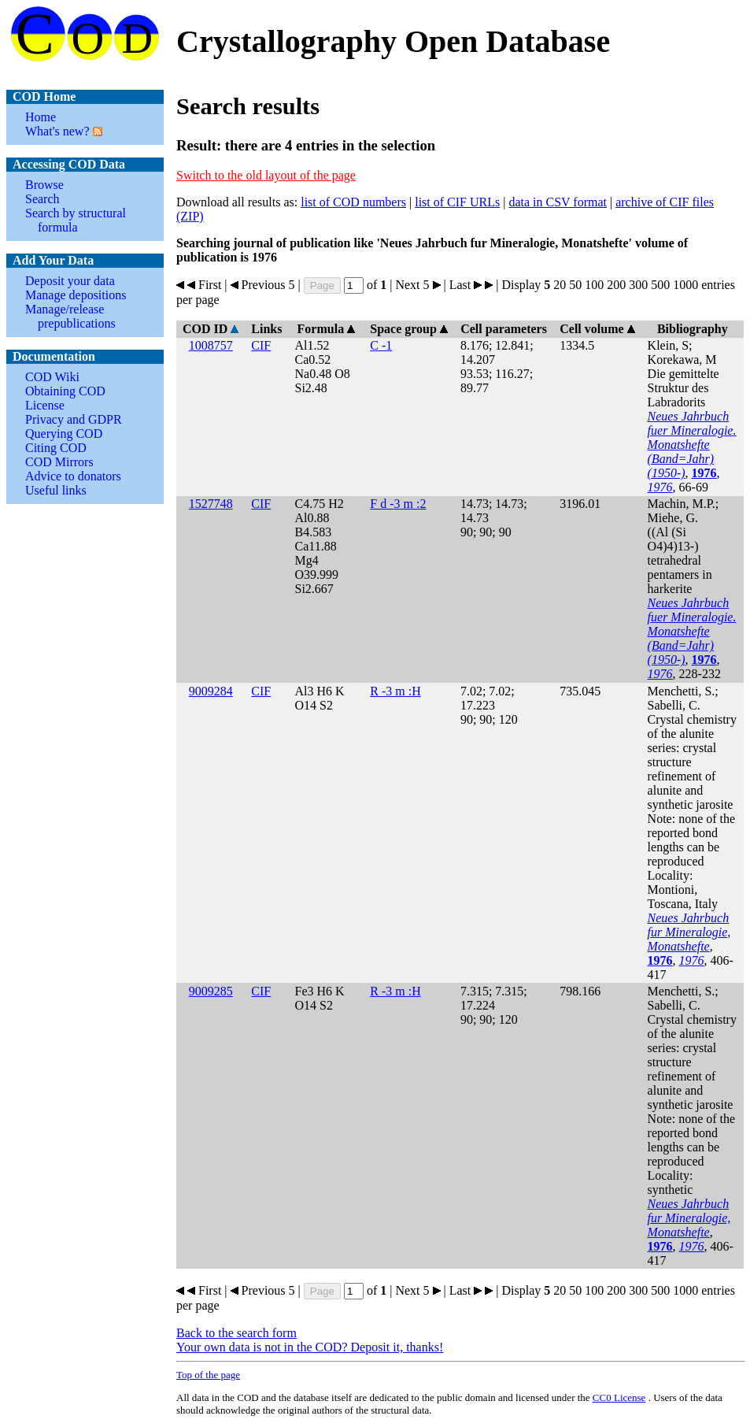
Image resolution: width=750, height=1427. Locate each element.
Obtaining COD (65, 391)
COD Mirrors (59, 462)
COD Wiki (52, 377)
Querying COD (63, 433)
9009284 (211, 691)
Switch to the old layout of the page (266, 175)
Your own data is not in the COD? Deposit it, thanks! (309, 1347)
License (45, 405)
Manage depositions (75, 295)
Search (42, 199)
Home (40, 117)
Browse (44, 184)
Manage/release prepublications (70, 316)
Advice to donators (73, 476)
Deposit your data (70, 280)
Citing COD (56, 447)
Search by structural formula (75, 220)
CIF (261, 345)
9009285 (211, 991)
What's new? (57, 131)
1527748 (211, 503)
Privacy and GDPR (73, 419)
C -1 (381, 345)
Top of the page (208, 1375)
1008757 (211, 345)
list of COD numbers (353, 202)
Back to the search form (236, 1333)
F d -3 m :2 (398, 503)
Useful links (56, 490)
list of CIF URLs (457, 202)
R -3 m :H (395, 691)
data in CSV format (557, 202)
